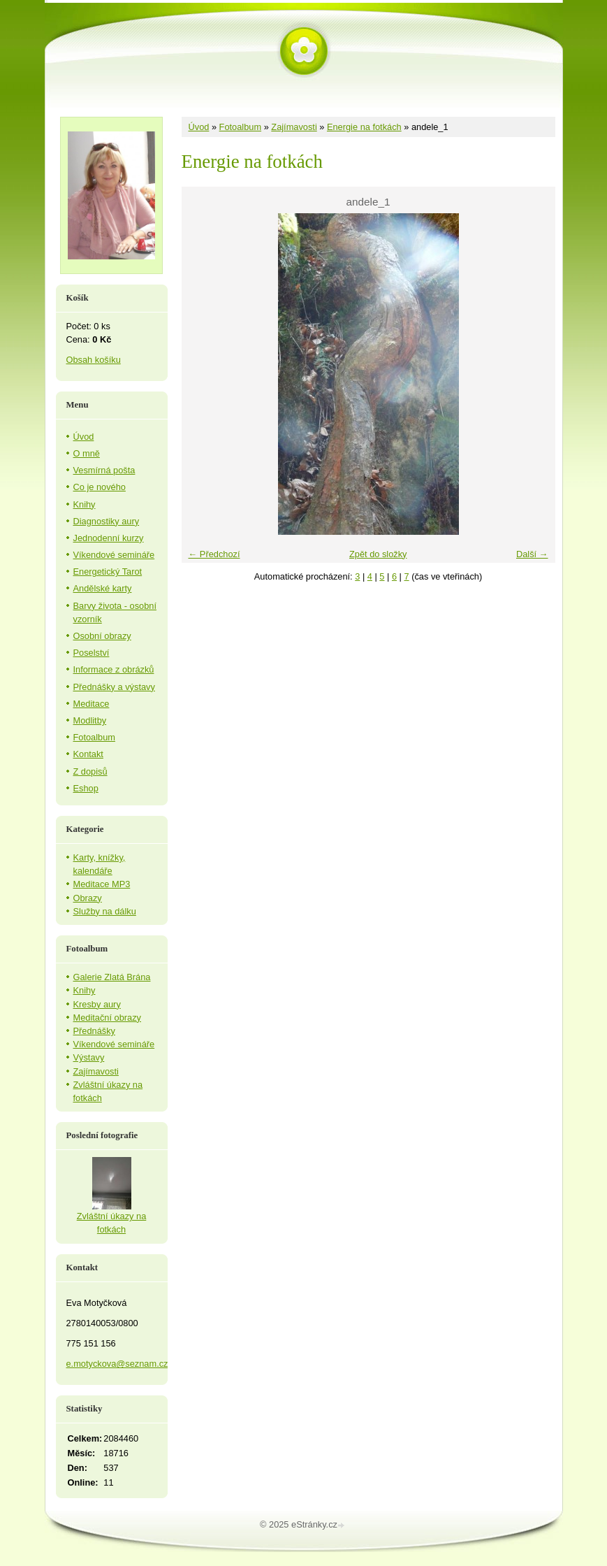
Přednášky (94, 1031)
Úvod (199, 127)
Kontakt (88, 754)
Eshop (85, 788)
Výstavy (89, 1057)
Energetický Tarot (107, 571)
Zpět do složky (378, 554)
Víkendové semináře (114, 554)
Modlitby (90, 720)
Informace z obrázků (113, 669)
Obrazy (87, 898)
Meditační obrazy (107, 1017)
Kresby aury (97, 1004)
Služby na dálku (104, 911)
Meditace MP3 (102, 884)
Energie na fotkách (364, 127)
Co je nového (99, 487)
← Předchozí (214, 554)
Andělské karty (102, 588)
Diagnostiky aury (106, 521)
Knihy (84, 504)
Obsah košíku (93, 359)
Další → (532, 554)
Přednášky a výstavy (114, 687)
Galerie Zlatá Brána (112, 977)
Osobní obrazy (102, 636)
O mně (86, 453)
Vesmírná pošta (104, 470)
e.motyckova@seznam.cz (117, 1363)
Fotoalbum (240, 127)
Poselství (91, 652)
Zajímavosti (293, 127)
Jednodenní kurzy (108, 538)
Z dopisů (90, 771)
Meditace (91, 703)
